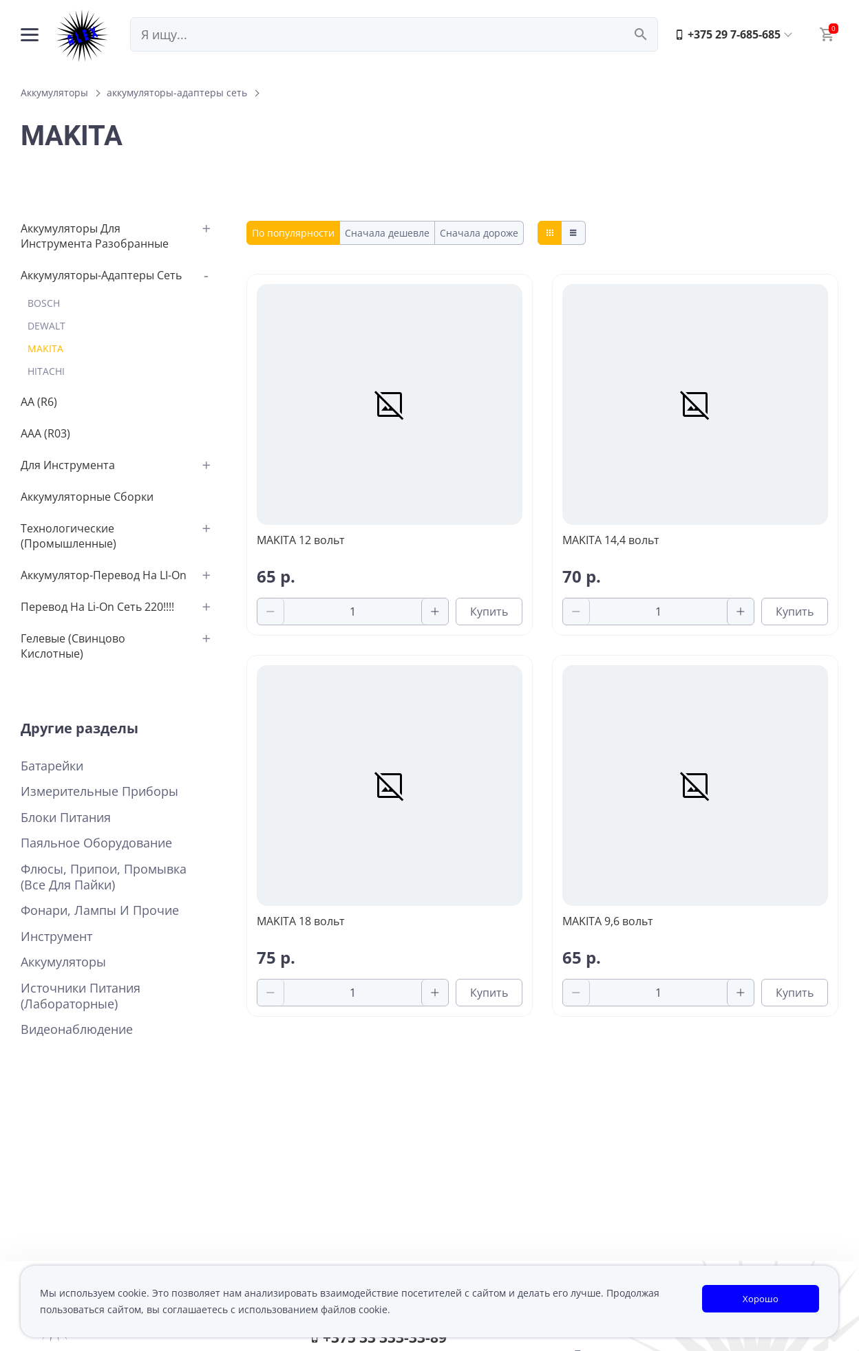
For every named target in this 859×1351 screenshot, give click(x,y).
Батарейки (52, 766)
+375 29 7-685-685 (728, 34)
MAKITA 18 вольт (301, 921)
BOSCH (44, 303)
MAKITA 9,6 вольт (607, 921)
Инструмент (56, 936)
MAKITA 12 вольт (301, 540)
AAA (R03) (45, 433)
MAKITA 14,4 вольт (610, 540)
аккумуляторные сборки (87, 496)
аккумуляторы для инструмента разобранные (95, 236)
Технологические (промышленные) (68, 536)
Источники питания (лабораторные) (80, 996)
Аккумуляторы (54, 92)
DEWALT (46, 325)
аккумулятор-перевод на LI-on (104, 575)
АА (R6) (39, 401)
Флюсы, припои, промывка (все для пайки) (104, 877)
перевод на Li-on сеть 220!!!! (97, 606)
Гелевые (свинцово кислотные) (73, 646)
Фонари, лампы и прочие (100, 910)
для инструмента (68, 465)
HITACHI (46, 371)
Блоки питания (66, 817)
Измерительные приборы (99, 791)
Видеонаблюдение (77, 1029)
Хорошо (760, 1299)
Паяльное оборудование (96, 843)
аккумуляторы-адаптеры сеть (177, 92)
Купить (489, 611)
